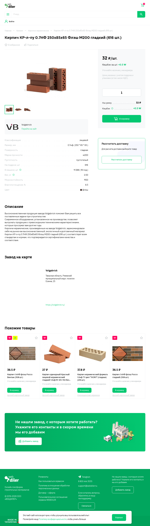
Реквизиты (43, 476)
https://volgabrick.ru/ (55, 304)
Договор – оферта (46, 492)
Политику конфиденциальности (54, 519)
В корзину (122, 119)
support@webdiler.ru (87, 485)
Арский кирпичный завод (18, 395)
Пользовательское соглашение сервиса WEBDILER (52, 498)
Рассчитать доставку (121, 160)
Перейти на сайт (29, 128)
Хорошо (118, 517)
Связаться (87, 506)
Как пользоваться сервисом (51, 480)
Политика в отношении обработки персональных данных (54, 486)
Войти (9, 21)
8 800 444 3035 (85, 480)
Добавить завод (123, 490)
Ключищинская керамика (88, 395)
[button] (36, 337)
